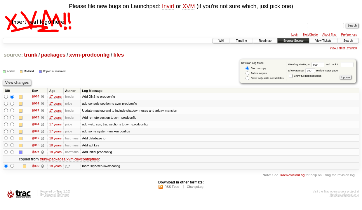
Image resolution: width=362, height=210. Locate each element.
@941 (35, 131)
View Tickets (323, 40)
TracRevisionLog (291, 175)
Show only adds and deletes (264, 78)
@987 (35, 110)
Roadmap (265, 40)
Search (348, 40)
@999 (35, 96)
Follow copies (256, 73)
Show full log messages (305, 75)
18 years (55, 138)
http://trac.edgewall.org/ (344, 195)
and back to (340, 64)
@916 (35, 145)
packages (53, 55)
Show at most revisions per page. (313, 70)
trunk (30, 55)
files (118, 55)
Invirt (168, 6)
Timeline (241, 40)
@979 (35, 117)
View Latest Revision (343, 48)
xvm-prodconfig (89, 55)
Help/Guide (310, 34)
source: (13, 55)
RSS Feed (171, 187)
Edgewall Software (56, 195)
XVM (188, 6)
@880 (35, 166)
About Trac (329, 34)
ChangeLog (195, 187)
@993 (35, 103)
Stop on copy (256, 68)
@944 (35, 124)
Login (294, 34)
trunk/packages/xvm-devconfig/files (69, 160)
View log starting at (307, 64)
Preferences (349, 34)
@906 (35, 152)
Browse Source (293, 40)
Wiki (221, 40)
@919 (35, 138)
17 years (55, 96)
